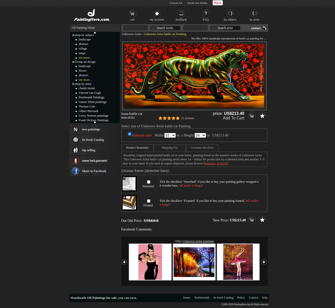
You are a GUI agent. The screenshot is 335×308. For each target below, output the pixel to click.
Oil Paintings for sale (101, 298)
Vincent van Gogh (90, 93)
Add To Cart (233, 118)
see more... (85, 57)
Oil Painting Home (83, 27)
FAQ (206, 19)
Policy (241, 297)
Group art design (85, 62)
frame (186, 297)
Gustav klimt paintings (93, 102)
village (83, 48)
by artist (254, 19)
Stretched (148, 186)
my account (157, 19)
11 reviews (187, 118)
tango (82, 53)
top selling (88, 150)
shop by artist (83, 84)
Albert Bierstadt (88, 111)
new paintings (91, 129)
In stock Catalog (223, 297)
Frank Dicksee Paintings (94, 120)
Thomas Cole (87, 106)
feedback (181, 19)
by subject (230, 19)
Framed (148, 205)
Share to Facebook (94, 171)
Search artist (225, 28)
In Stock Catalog (93, 140)
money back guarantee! (94, 160)
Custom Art (175, 2)
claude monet (87, 88)
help (265, 297)
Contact (253, 297)
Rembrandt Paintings (92, 97)
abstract (83, 44)
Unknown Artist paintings (198, 241)
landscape (85, 39)
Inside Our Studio (197, 2)
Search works (165, 28)
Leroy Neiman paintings (94, 115)
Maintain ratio (142, 135)
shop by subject (84, 35)
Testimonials (202, 297)
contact (255, 28)
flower (83, 70)
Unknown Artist (131, 34)
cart (132, 19)
